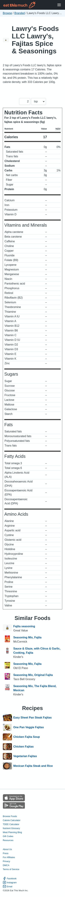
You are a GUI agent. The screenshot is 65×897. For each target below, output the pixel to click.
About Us (7, 849)
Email (7, 886)
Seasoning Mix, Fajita (27, 637)
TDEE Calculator (11, 824)
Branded (19, 13)
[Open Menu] (59, 5)
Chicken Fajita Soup (26, 736)
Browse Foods (10, 816)
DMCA (6, 865)
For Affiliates (9, 857)
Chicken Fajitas (23, 746)
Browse (7, 13)
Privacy (6, 861)
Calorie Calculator (11, 820)
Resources (8, 840)
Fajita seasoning (24, 626)
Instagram (10, 882)
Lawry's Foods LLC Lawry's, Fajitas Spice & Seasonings (35, 40)
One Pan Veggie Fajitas (28, 727)
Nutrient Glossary (11, 828)
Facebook (9, 878)
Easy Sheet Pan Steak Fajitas (32, 717)
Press (5, 853)
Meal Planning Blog (12, 832)
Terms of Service (11, 869)
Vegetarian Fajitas (25, 756)
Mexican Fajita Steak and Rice (33, 765)
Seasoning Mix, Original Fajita (33, 674)
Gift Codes (8, 836)
